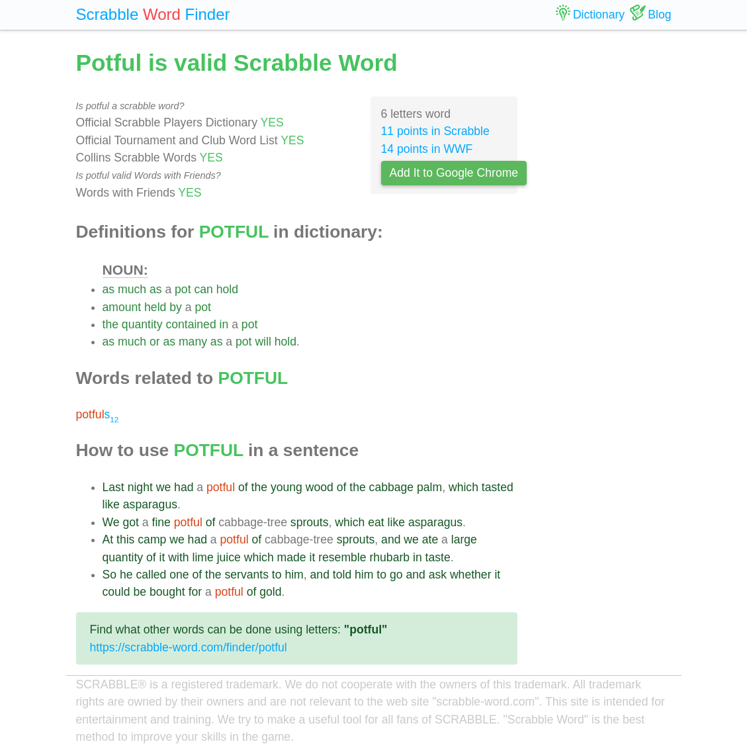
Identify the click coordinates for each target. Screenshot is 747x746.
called (151, 574)
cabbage (391, 487)
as (109, 289)
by (175, 307)
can (203, 289)
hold (227, 289)
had (183, 487)
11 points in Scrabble (435, 131)
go (396, 574)
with (178, 557)
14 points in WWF (427, 149)
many (193, 341)
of (243, 487)
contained (190, 324)
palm (429, 487)
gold (270, 591)
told (342, 574)
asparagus (150, 504)
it (162, 557)
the (110, 324)
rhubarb (389, 557)
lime (202, 557)
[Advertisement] (604, 244)
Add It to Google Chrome (454, 172)
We (111, 522)
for (195, 591)
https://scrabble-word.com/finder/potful (188, 647)
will (263, 341)
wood (319, 487)
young (286, 487)
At (108, 539)
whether (471, 574)
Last (113, 487)
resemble (342, 557)
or (155, 341)
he (126, 574)
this (125, 539)
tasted (497, 487)
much (132, 289)
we (163, 487)
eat (376, 522)
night (140, 487)
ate (430, 539)
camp (152, 539)
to (277, 574)
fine (161, 522)
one (179, 574)
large (464, 539)
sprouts (309, 522)
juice (229, 557)
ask (438, 574)
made (291, 557)
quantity (142, 324)
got (130, 522)
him (294, 574)
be (139, 591)
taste (438, 557)
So (110, 574)
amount (122, 307)
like (111, 504)
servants (246, 574)
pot (183, 289)
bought (167, 591)
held (155, 307)
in (224, 324)
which (463, 487)
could (116, 591)
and (390, 539)
